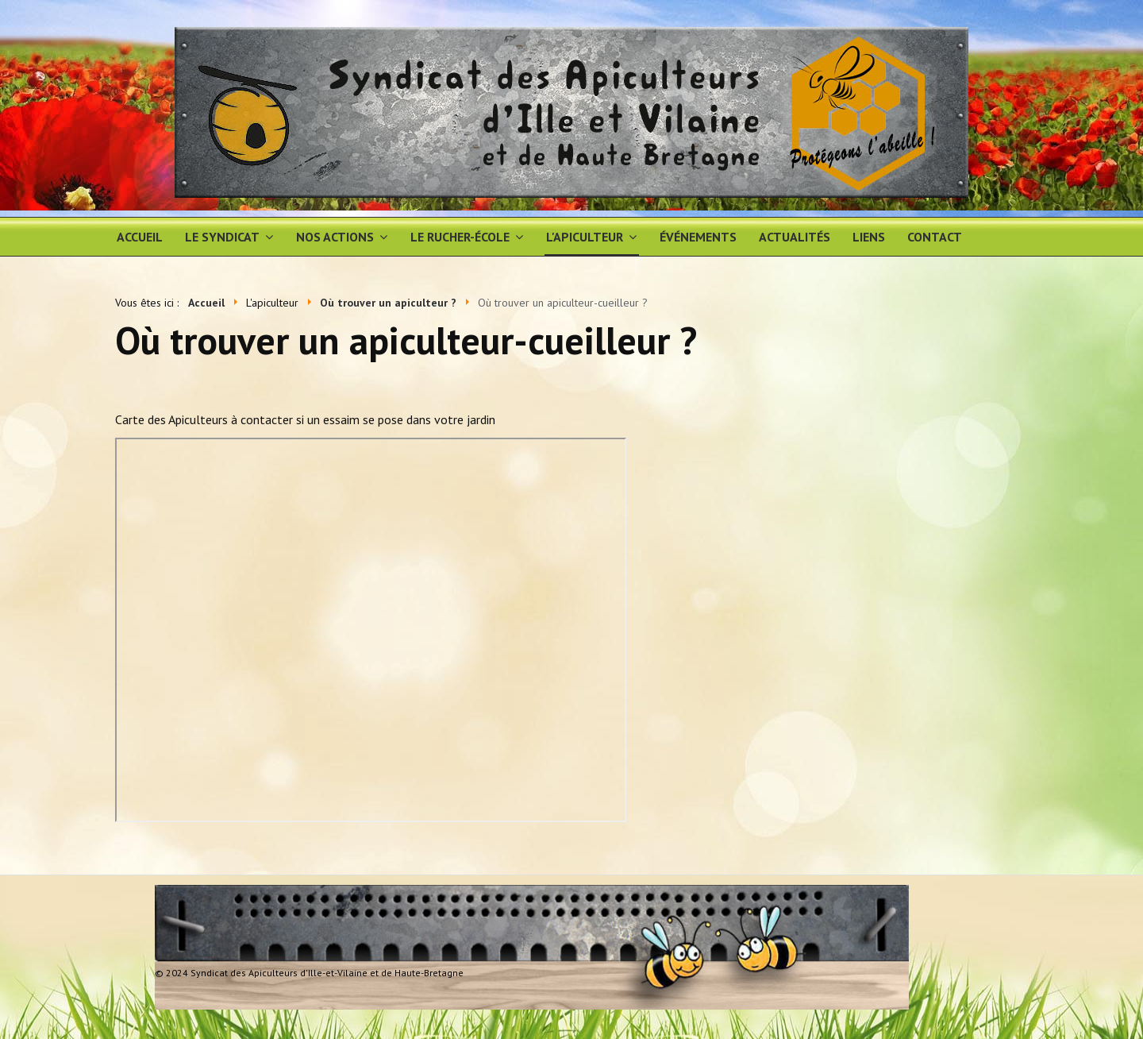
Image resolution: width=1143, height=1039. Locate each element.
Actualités (794, 237)
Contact (934, 237)
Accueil (140, 237)
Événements (698, 237)
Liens (868, 237)
